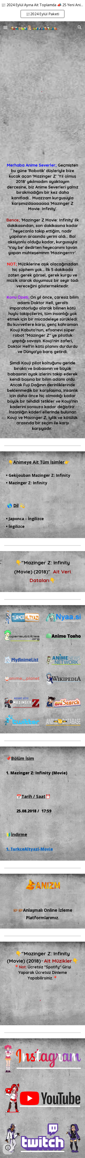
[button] (5, 27)
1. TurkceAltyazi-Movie (29, 849)
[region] (42, 10)
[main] (42, 296)
